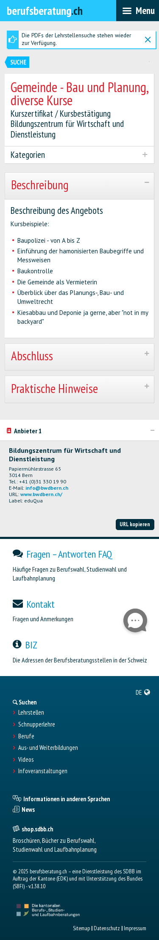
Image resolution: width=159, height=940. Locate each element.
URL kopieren (135, 524)
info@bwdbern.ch (46, 488)
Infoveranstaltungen (42, 771)
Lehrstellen (31, 712)
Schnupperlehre (36, 724)
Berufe (26, 736)
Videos (25, 759)
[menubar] (137, 10)
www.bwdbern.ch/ (41, 494)
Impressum (135, 928)
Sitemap (81, 928)
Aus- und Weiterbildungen (48, 748)
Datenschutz (107, 928)
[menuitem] (143, 692)
